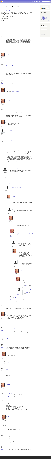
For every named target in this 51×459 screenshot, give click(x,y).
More (48, 20)
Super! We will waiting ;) (28, 289)
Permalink (2, 39)
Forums (37, 1)
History (35, 1)
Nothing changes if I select (11, 393)
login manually (9, 384)
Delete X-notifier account (45, 18)
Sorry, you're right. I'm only (14, 168)
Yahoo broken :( (44, 19)
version (9, 353)
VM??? (14, 196)
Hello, (7, 369)
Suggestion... (8, 37)
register (28, 34)
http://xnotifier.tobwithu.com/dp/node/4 (24, 162)
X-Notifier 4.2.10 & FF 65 (11, 140)
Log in (25, 34)
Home (30, 1)
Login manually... (8, 400)
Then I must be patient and (24, 261)
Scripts (32, 1)
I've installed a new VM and (16, 187)
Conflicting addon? (11, 416)
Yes (19, 250)
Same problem (8, 345)
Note (16, 297)
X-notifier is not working (10, 447)
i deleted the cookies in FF (10, 306)
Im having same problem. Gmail (11, 328)
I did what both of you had (10, 65)
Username (42, 25)
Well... (10, 177)
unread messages (9, 89)
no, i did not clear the (9, 109)
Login (8, 54)
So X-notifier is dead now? (45, 17)
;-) (21, 270)
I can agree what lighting (11, 130)
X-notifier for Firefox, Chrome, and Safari (6, 10)
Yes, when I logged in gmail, (22, 241)
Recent (40, 1)
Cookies (8, 100)
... (7, 121)
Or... (9, 425)
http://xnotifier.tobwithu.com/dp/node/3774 (16, 91)
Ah (15, 217)
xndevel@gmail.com (16, 162)
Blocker (8, 338)
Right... (8, 313)
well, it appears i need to (9, 81)
